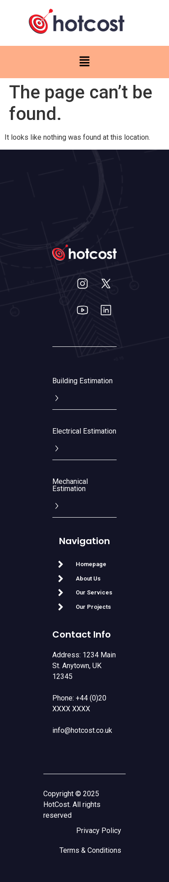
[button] (84, 62)
